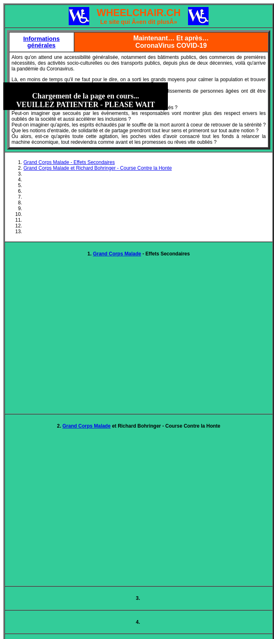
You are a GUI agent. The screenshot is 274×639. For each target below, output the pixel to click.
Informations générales (41, 42)
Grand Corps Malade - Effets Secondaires (69, 162)
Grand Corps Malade (117, 254)
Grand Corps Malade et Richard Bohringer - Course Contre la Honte (97, 168)
